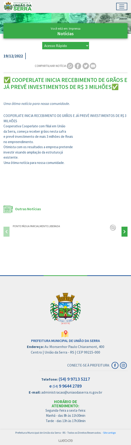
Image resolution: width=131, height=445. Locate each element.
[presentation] (6, 232)
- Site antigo (109, 432)
